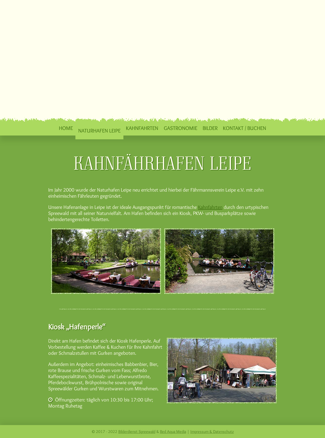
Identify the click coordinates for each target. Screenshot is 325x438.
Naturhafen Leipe (99, 130)
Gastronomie (180, 128)
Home (66, 128)
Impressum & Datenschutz (212, 431)
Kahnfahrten (142, 128)
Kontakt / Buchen (244, 128)
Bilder (210, 128)
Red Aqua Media (173, 431)
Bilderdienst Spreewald (136, 431)
